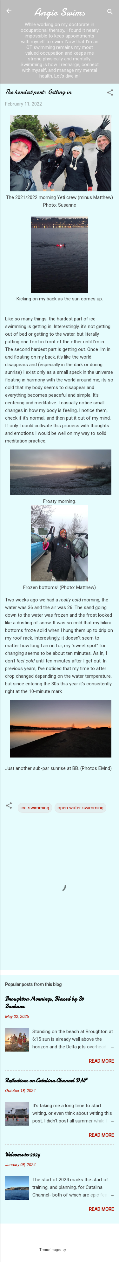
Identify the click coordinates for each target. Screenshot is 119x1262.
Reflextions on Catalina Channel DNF (45, 1081)
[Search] (110, 13)
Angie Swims (59, 12)
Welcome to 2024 (22, 1155)
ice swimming (35, 808)
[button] (110, 94)
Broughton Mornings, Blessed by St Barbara (44, 1003)
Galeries (73, 1250)
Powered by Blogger (59, 1237)
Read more (101, 1061)
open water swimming (80, 808)
